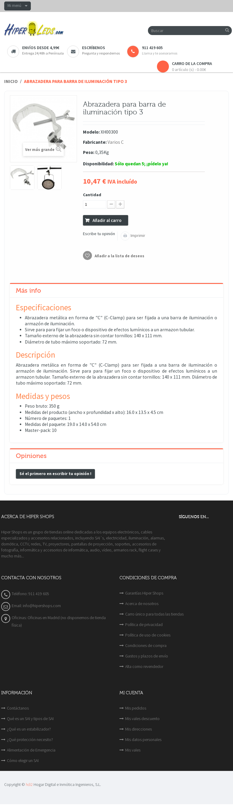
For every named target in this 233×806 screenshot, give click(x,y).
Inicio (11, 81)
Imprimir (137, 235)
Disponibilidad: (98, 164)
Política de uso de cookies (147, 635)
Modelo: (91, 132)
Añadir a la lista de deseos (119, 255)
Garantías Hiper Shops (144, 593)
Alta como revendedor (144, 666)
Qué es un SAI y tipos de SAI (30, 718)
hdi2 (29, 784)
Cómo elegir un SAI (23, 760)
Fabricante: (95, 142)
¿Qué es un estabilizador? (29, 729)
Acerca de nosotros (141, 603)
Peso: (88, 152)
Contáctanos (18, 708)
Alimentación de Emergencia (31, 750)
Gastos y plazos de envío (146, 656)
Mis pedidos (135, 708)
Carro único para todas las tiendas (154, 614)
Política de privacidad (144, 624)
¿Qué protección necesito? (30, 739)
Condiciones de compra (146, 645)
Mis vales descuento (142, 718)
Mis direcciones (138, 729)
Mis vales (132, 750)
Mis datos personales (143, 739)
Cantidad (92, 194)
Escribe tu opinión (99, 233)
